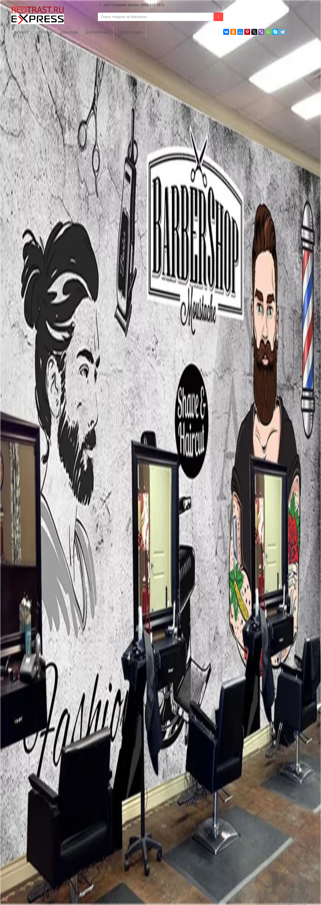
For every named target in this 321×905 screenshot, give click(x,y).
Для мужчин (98, 32)
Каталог (109, 884)
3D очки (44, 32)
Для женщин (129, 32)
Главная (85, 884)
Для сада (69, 32)
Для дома (176, 884)
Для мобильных (142, 884)
